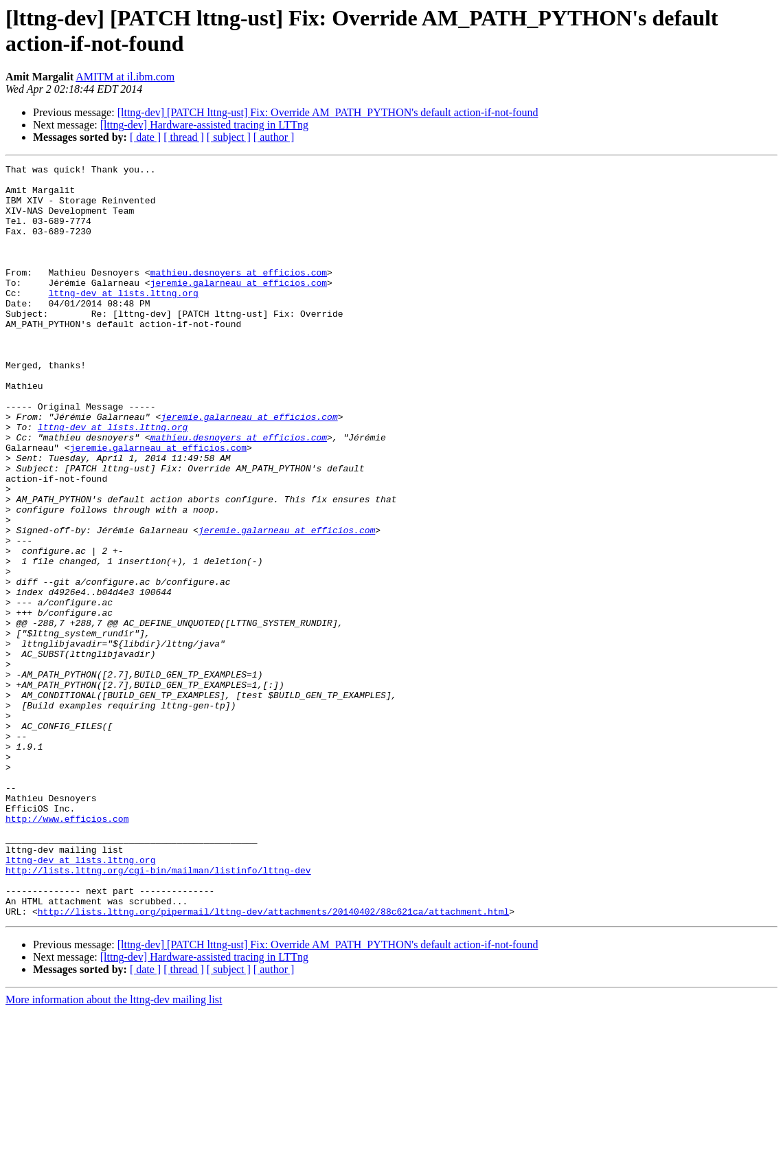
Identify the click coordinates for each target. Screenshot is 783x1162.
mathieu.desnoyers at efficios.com (238, 295)
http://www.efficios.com (66, 950)
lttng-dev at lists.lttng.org (123, 319)
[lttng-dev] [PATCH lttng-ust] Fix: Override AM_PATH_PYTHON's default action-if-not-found (327, 112)
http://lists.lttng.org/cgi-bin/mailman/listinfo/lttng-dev (158, 1012)
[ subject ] (229, 137)
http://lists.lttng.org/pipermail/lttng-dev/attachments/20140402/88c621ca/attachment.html (273, 1061)
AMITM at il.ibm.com (125, 76)
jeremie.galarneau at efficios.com (238, 307)
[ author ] (274, 137)
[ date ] (145, 137)
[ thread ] (183, 137)
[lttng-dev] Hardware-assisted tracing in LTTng (204, 125)
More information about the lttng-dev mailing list (114, 1150)
